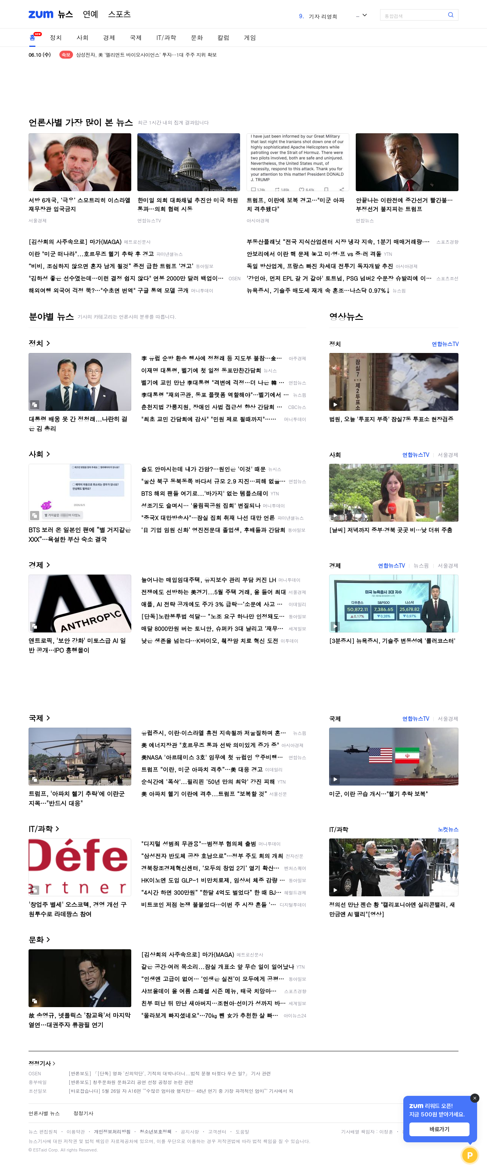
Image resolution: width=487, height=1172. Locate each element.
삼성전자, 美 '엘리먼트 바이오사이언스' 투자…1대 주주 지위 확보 (146, 54)
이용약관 (76, 1131)
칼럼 (223, 37)
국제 (136, 37)
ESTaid (40, 1150)
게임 (250, 37)
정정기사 (40, 1063)
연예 (90, 14)
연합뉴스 (365, 220)
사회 (82, 37)
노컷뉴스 (448, 829)
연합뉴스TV (149, 220)
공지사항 (190, 1131)
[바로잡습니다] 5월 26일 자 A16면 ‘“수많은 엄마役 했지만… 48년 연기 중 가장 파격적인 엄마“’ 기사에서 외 (180, 1090)
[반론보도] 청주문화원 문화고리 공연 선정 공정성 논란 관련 (130, 1082)
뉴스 (65, 14)
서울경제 (38, 220)
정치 (56, 37)
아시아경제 (258, 220)
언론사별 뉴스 (44, 1113)
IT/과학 (166, 37)
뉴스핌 (421, 565)
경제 (109, 37)
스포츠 (119, 14)
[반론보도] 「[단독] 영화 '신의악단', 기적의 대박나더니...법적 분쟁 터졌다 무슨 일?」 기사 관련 (169, 1073)
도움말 (242, 1131)
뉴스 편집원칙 (43, 1131)
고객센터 (217, 1131)
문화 (197, 37)
